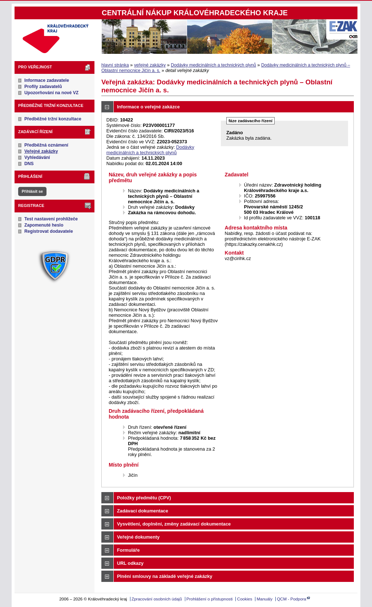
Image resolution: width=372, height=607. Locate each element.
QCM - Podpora (291, 599)
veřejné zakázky (150, 65)
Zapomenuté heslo (43, 225)
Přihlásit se (32, 191)
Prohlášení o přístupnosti (209, 599)
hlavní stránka (115, 65)
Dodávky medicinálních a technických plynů (213, 65)
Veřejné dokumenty (138, 537)
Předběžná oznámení (46, 145)
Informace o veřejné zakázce (148, 106)
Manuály (264, 599)
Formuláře (128, 550)
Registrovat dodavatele (48, 231)
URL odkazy (130, 563)
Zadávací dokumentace (142, 511)
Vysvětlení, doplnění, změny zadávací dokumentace (174, 524)
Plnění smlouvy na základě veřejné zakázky (164, 576)
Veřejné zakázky (41, 151)
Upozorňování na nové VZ (51, 92)
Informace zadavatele (46, 80)
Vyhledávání (37, 157)
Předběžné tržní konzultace (52, 118)
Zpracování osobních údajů (157, 599)
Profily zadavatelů (43, 86)
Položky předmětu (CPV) (144, 497)
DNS (29, 163)
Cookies (244, 599)
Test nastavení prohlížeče (51, 218)
